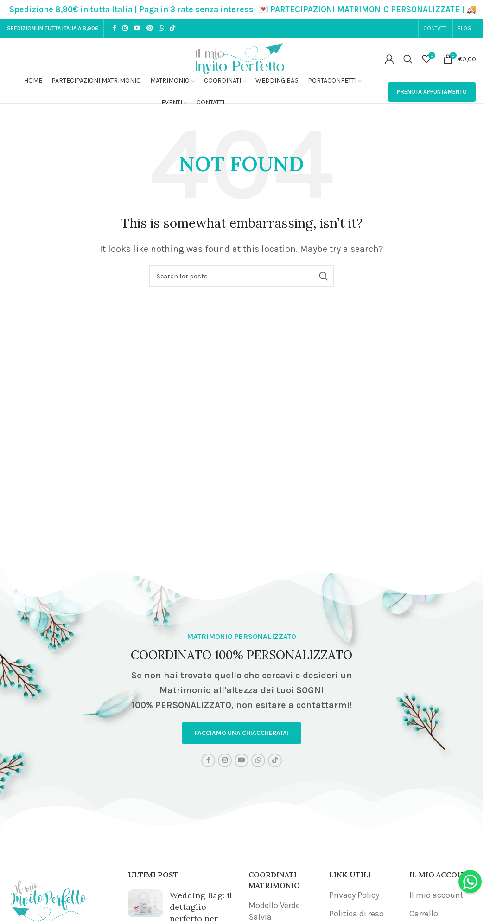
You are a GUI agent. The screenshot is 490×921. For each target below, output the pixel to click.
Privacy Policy (354, 895)
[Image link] (48, 899)
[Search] (408, 59)
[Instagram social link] (125, 28)
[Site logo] (241, 58)
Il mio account (436, 895)
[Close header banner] (471, 9)
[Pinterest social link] (150, 28)
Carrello (423, 913)
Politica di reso (356, 913)
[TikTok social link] (172, 28)
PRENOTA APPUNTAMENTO (432, 91)
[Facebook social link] (114, 28)
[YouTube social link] (137, 28)
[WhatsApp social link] (161, 28)
